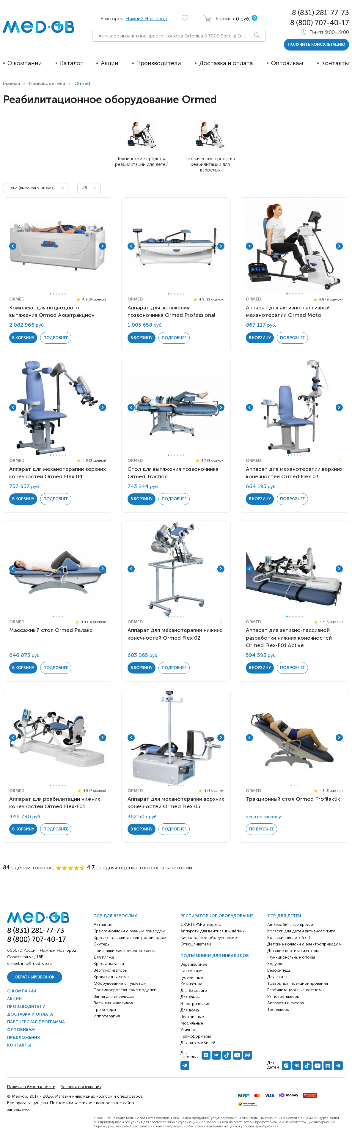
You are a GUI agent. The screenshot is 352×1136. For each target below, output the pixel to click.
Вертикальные (194, 964)
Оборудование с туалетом (120, 983)
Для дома (189, 1010)
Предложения (23, 1037)
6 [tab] (65, 294)
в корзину (23, 337)
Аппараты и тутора (285, 1003)
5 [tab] (62, 294)
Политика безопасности (31, 1086)
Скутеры (102, 944)
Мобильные (191, 1023)
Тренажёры (105, 1009)
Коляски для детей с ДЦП (292, 937)
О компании (24, 63)
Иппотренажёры (283, 996)
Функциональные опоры (291, 957)
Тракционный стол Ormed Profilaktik (293, 799)
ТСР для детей (284, 915)
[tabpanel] (57, 246)
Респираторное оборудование (217, 915)
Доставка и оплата (226, 63)
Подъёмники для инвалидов (214, 955)
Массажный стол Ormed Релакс (50, 630)
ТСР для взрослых (115, 915)
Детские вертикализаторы (293, 950)
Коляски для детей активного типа (301, 931)
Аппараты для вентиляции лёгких (212, 931)
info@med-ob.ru (36, 963)
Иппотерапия (107, 1016)
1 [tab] (50, 294)
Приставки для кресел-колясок (124, 950)
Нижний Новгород (146, 18)
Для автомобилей (197, 1042)
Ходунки (275, 963)
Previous (12, 246)
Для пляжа (104, 957)
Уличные (188, 1029)
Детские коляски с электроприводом (304, 944)
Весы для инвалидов (113, 1003)
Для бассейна (194, 990)
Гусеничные (191, 977)
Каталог (71, 63)
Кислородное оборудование (208, 937)
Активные (103, 924)
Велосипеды (279, 970)
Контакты (335, 63)
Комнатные (191, 983)
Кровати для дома (111, 976)
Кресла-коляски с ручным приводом (129, 931)
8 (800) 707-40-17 (319, 22)
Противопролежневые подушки (125, 989)
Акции (109, 63)
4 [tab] (59, 294)
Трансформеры (195, 1036)
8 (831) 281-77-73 (320, 12)
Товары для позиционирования (297, 983)
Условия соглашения (81, 1086)
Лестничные (192, 1016)
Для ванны (190, 997)
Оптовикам (287, 63)
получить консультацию (316, 44)
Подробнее (55, 337)
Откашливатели (195, 944)
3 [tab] (56, 294)
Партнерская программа (36, 1022)
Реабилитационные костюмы (295, 989)
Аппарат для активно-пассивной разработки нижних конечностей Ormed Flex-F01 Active (289, 637)
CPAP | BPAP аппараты (200, 924)
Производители (158, 63)
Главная (11, 83)
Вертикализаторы (111, 970)
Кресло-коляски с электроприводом (130, 937)
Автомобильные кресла (290, 924)
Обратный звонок (34, 977)
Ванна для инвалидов (114, 996)
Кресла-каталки (109, 963)
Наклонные (191, 970)
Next (102, 246)
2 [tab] (53, 294)
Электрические (195, 1003)
